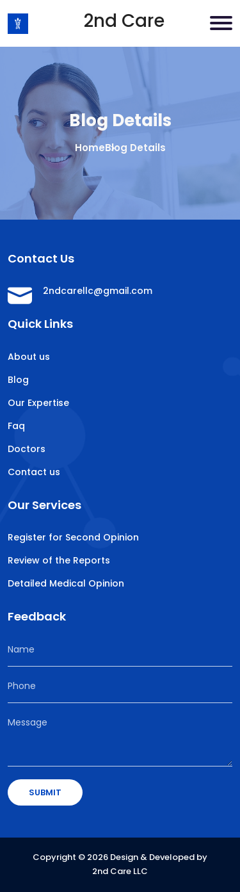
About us (29, 356)
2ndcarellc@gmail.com (97, 290)
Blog (18, 379)
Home (90, 147)
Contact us (34, 472)
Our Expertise (38, 402)
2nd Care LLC (120, 871)
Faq (16, 425)
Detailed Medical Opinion (66, 583)
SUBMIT (45, 792)
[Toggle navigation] (221, 23)
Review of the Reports (59, 560)
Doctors (26, 448)
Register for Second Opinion (73, 537)
